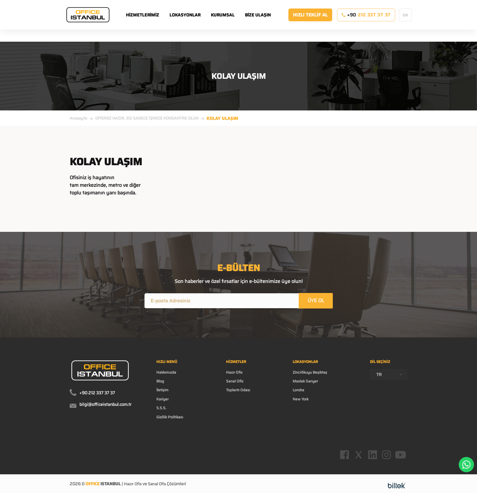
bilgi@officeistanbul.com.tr (105, 405)
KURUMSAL (230, 21)
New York (301, 405)
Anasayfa (78, 118)
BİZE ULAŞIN (265, 21)
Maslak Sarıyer (307, 385)
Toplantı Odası (240, 395)
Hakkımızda (168, 375)
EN (405, 21)
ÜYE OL (316, 301)
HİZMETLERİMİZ (150, 21)
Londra (298, 395)
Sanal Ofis (236, 385)
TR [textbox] (379, 377)
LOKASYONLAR (192, 21)
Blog (160, 385)
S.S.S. (161, 414)
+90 (366, 21)
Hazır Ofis (235, 375)
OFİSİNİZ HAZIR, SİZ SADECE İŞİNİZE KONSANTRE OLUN (146, 118)
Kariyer (163, 405)
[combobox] (388, 377)
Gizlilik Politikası (172, 424)
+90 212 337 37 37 (97, 394)
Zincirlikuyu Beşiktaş (312, 375)
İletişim (163, 395)
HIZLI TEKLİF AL (310, 21)
